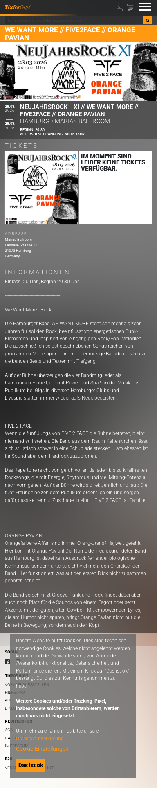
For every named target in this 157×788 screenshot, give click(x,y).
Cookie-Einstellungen (42, 749)
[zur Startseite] (18, 7)
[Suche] (148, 20)
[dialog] (73, 706)
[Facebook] (7, 661)
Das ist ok (30, 765)
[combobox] (74, 20)
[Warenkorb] (129, 6)
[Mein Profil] (120, 6)
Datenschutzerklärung (40, 738)
